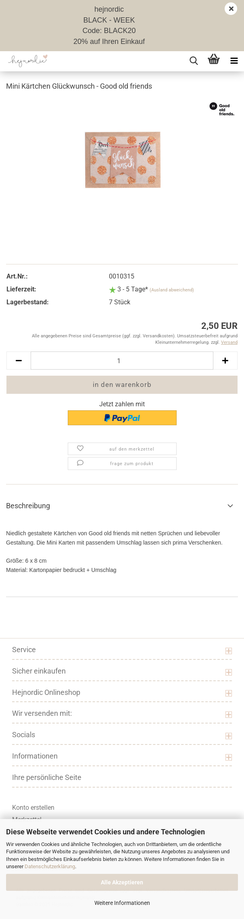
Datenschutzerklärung (50, 866)
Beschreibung (28, 505)
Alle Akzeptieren (122, 882)
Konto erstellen (33, 807)
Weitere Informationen (122, 903)
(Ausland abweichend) (172, 290)
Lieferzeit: (21, 289)
